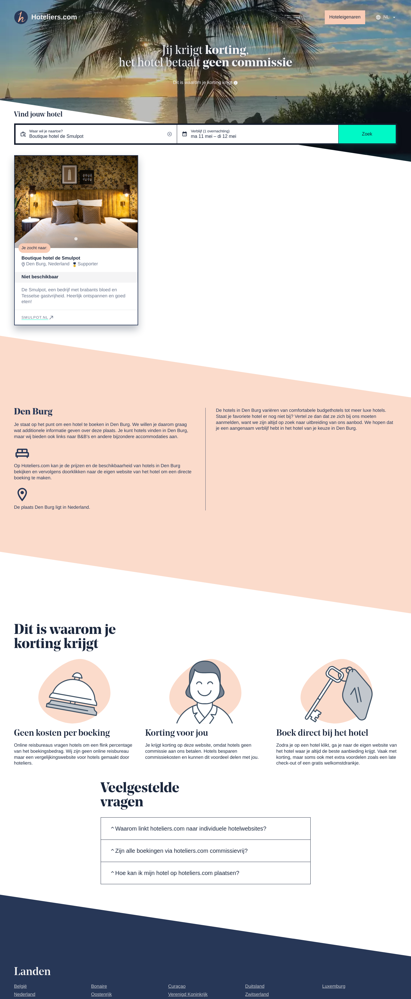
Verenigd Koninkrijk (188, 994)
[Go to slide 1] (76, 239)
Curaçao (176, 986)
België (20, 986)
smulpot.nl (38, 317)
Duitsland (254, 986)
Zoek (367, 134)
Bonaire (99, 986)
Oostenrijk (101, 994)
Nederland (24, 994)
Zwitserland (257, 994)
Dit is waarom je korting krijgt (205, 82)
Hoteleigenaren (345, 17)
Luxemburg (333, 986)
